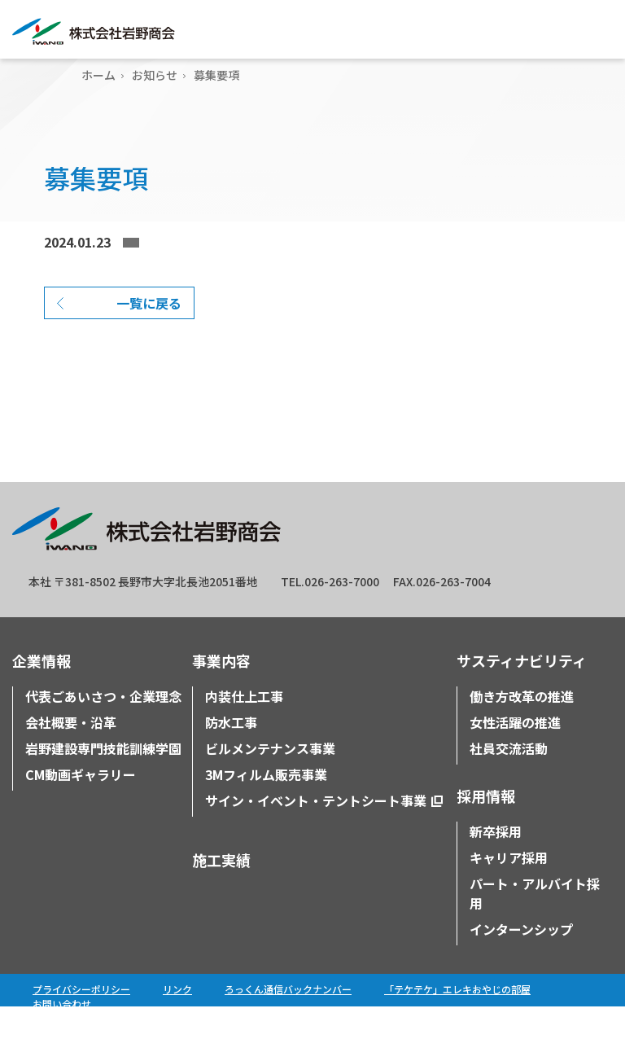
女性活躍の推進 (515, 755)
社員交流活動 (509, 781)
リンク (177, 1021)
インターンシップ (521, 961)
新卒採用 (496, 864)
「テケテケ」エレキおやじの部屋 (457, 1021)
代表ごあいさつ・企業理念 (103, 729)
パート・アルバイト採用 (535, 925)
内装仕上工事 (244, 729)
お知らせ (154, 75)
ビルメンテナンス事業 (270, 781)
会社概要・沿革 (70, 755)
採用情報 (486, 828)
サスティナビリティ (522, 693)
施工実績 (221, 892)
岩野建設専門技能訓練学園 (103, 781)
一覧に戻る (148, 335)
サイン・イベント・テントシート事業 (315, 833)
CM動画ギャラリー (80, 807)
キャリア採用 (509, 890)
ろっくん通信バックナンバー (288, 1021)
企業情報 (41, 693)
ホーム (98, 75)
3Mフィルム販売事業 (266, 807)
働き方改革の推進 (522, 729)
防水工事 (231, 755)
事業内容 (221, 693)
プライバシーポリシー (81, 1021)
